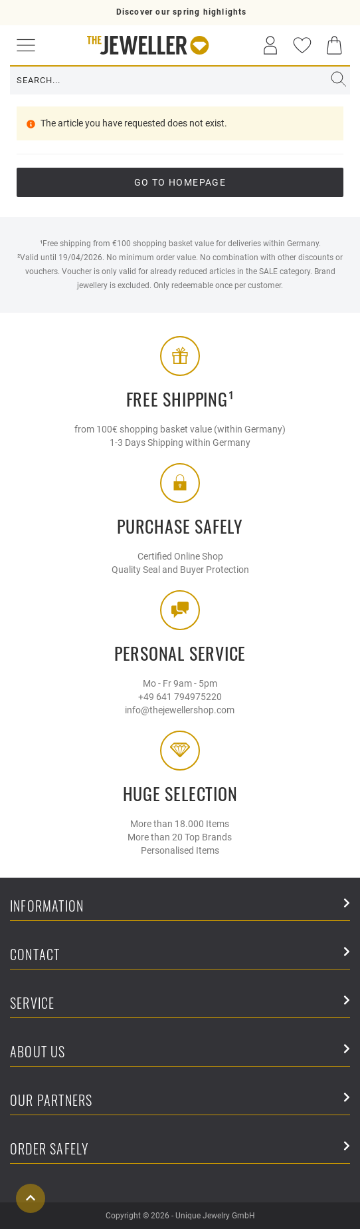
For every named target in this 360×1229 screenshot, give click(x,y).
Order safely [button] (180, 1149)
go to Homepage (180, 182)
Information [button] (180, 907)
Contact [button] (180, 955)
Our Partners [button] (180, 1101)
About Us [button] (180, 1052)
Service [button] (180, 1004)
